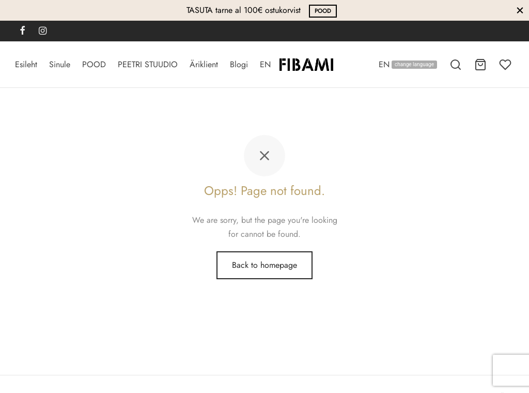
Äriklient (204, 64)
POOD (323, 11)
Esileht (26, 64)
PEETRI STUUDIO (148, 64)
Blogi (239, 64)
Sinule (59, 64)
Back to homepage (264, 265)
